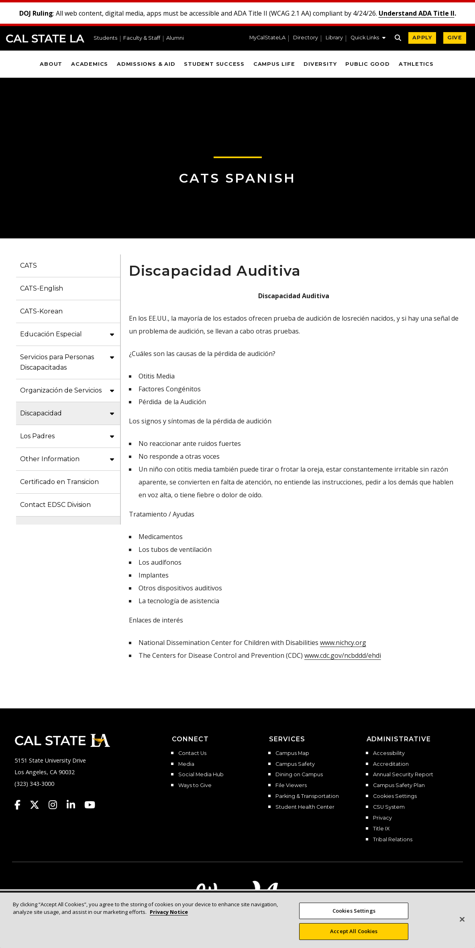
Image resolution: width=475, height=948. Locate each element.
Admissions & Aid (146, 64)
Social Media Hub (201, 774)
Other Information (50, 459)
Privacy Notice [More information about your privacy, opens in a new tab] (169, 911)
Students (105, 38)
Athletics (416, 64)
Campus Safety (295, 764)
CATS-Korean (41, 311)
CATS (28, 265)
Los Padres (37, 436)
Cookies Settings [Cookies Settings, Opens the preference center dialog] (353, 910)
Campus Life (274, 64)
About (51, 64)
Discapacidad (41, 413)
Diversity (320, 64)
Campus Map (292, 753)
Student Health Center (304, 807)
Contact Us (192, 753)
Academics (89, 64)
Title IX (381, 829)
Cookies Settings (395, 796)
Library (334, 38)
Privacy (382, 818)
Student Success (214, 64)
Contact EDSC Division (55, 505)
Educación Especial (51, 334)
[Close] (462, 919)
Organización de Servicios (61, 390)
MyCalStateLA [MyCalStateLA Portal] (267, 38)
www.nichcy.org (343, 642)
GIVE (454, 38)
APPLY (422, 38)
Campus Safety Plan (399, 785)
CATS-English (41, 288)
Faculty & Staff (141, 38)
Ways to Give (195, 785)
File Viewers (291, 785)
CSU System (389, 807)
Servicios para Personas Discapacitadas (57, 362)
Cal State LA (45, 39)
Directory (305, 38)
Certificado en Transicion (59, 482)
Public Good (367, 64)
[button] (368, 38)
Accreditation (391, 764)
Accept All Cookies (353, 931)
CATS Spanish (237, 178)
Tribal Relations (392, 839)
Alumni (175, 38)
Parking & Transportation (307, 796)
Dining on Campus (299, 774)
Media (186, 764)
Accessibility (389, 753)
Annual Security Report (403, 774)
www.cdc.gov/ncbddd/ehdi (342, 655)
